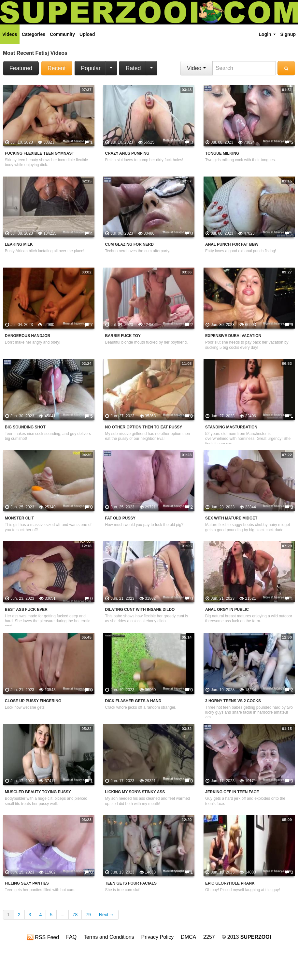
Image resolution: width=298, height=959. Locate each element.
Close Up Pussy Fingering (33, 701)
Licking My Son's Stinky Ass (135, 792)
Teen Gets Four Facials (131, 883)
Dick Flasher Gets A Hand (133, 701)
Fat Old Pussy (120, 518)
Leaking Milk (19, 244)
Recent (56, 68)
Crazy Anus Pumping (127, 153)
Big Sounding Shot (25, 427)
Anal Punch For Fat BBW (231, 244)
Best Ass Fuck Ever (26, 609)
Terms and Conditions (109, 937)
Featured (20, 68)
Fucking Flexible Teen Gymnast (39, 153)
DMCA (188, 937)
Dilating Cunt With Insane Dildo (140, 609)
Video (196, 68)
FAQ (71, 937)
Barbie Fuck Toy (122, 335)
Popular (91, 68)
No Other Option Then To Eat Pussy (143, 427)
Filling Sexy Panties (27, 883)
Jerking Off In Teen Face (232, 792)
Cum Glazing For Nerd (129, 244)
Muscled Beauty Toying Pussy (38, 792)
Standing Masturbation (231, 427)
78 (75, 914)
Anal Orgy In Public (227, 609)
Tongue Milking (222, 153)
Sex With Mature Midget (231, 518)
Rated (133, 68)
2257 (209, 937)
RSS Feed (43, 937)
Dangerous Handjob (27, 335)
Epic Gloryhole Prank (230, 883)
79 (88, 914)
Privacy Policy (157, 937)
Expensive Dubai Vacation (233, 335)
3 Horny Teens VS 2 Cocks (233, 701)
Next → (106, 914)
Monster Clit (19, 518)
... (62, 914)
